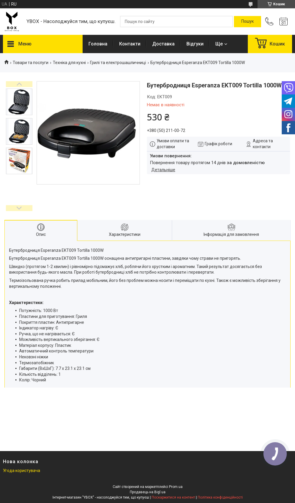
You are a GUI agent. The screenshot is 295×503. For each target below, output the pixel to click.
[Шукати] (247, 21)
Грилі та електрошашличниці (118, 62)
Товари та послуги (30, 62)
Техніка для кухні (69, 62)
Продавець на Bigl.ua (147, 492)
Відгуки (195, 44)
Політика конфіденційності (220, 497)
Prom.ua (176, 487)
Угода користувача (21, 470)
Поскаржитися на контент (173, 497)
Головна (97, 44)
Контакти (129, 44)
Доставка (163, 44)
